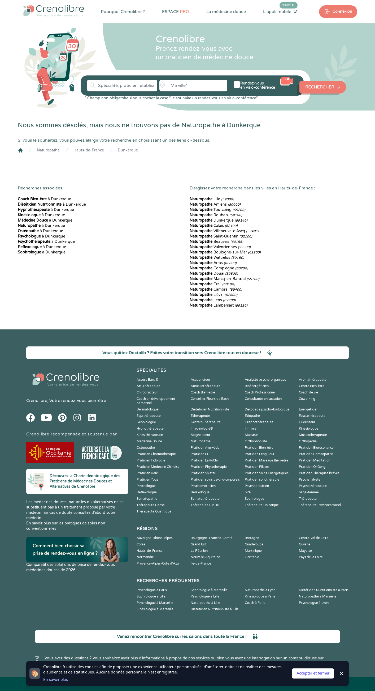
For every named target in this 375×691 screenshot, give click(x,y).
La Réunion (199, 551)
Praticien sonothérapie (262, 479)
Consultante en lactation (263, 399)
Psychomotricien (203, 486)
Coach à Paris (255, 603)
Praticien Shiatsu (203, 473)
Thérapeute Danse (151, 505)
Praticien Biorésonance (316, 448)
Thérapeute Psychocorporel (320, 505)
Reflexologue (147, 492)
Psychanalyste (309, 479)
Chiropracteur (147, 392)
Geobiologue (146, 422)
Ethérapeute (200, 416)
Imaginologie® (202, 428)
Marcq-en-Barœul (224, 279)
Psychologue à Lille (205, 596)
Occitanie (252, 557)
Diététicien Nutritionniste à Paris (323, 590)
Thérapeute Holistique (262, 505)
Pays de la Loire (311, 557)
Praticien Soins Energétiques (267, 473)
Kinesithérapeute (150, 435)
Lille (212, 199)
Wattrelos (217, 257)
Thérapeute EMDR (205, 505)
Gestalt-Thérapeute (206, 422)
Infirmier (251, 428)
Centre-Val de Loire (313, 538)
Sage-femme (309, 492)
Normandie (145, 557)
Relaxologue (200, 492)
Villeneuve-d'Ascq (224, 231)
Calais (214, 225)
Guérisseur (307, 422)
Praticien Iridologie (151, 460)
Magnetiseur (200, 435)
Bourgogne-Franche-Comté (212, 538)
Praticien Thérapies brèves (319, 473)
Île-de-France (201, 563)
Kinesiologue (308, 428)
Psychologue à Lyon (314, 603)
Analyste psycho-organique (265, 379)
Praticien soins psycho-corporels (215, 479)
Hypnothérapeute (150, 428)
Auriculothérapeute (205, 386)
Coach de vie (308, 392)
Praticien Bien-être (259, 448)
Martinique (253, 551)
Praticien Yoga (148, 479)
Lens (213, 300)
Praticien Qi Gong (312, 467)
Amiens (215, 204)
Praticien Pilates (257, 467)
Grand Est (198, 544)
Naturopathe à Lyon (260, 590)
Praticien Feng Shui (259, 454)
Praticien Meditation (314, 460)
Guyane (304, 544)
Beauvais (216, 241)
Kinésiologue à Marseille (155, 609)
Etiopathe (252, 416)
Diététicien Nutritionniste (210, 409)
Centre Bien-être (311, 386)
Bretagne (252, 538)
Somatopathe (147, 499)
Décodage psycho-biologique (267, 409)
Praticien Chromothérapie (156, 454)
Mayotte (305, 551)
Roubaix (216, 215)
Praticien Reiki (148, 473)
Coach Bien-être (203, 392)
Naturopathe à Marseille (317, 596)
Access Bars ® (147, 379)
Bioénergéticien (257, 386)
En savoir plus (55, 679)
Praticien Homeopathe (316, 454)
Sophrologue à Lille (151, 596)
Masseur (251, 435)
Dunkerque (128, 150)
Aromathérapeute (312, 379)
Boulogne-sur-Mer (225, 252)
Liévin (213, 294)
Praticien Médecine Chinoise (158, 467)
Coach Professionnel (260, 392)
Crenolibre (36, 400)
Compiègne (219, 268)
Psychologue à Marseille (155, 603)
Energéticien (308, 409)
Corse (141, 544)
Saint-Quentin (221, 236)
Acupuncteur (200, 379)
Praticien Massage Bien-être (266, 460)
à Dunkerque (44, 199)
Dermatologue (148, 409)
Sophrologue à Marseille (209, 590)
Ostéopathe (146, 448)
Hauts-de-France (88, 150)
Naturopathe (48, 150)
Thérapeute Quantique (154, 511)
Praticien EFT (201, 454)
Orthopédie (308, 441)
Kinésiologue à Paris (260, 596)
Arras (213, 263)
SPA (248, 492)
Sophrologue (254, 499)
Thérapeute (308, 499)
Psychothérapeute (313, 486)
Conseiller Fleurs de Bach (210, 399)
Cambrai (216, 289)
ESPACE (175, 11)
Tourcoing (217, 209)
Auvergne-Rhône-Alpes (155, 538)
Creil (212, 284)
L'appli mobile (280, 11)
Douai (214, 273)
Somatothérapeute (205, 499)
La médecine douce (226, 11)
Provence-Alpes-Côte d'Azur (158, 563)
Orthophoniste (256, 441)
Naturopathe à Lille (205, 603)
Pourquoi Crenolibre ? (123, 11)
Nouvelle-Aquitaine (205, 557)
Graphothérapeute (259, 422)
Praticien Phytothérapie (209, 467)
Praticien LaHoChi (204, 460)
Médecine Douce (149, 441)
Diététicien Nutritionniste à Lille (215, 609)
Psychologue (146, 486)
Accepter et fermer (312, 673)
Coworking (307, 399)
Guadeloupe (254, 544)
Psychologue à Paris (152, 590)
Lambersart (218, 305)
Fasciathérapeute (312, 416)
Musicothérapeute (313, 435)
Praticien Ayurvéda (205, 448)
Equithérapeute (149, 416)
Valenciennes (220, 247)
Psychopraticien (257, 486)
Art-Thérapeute (148, 386)
